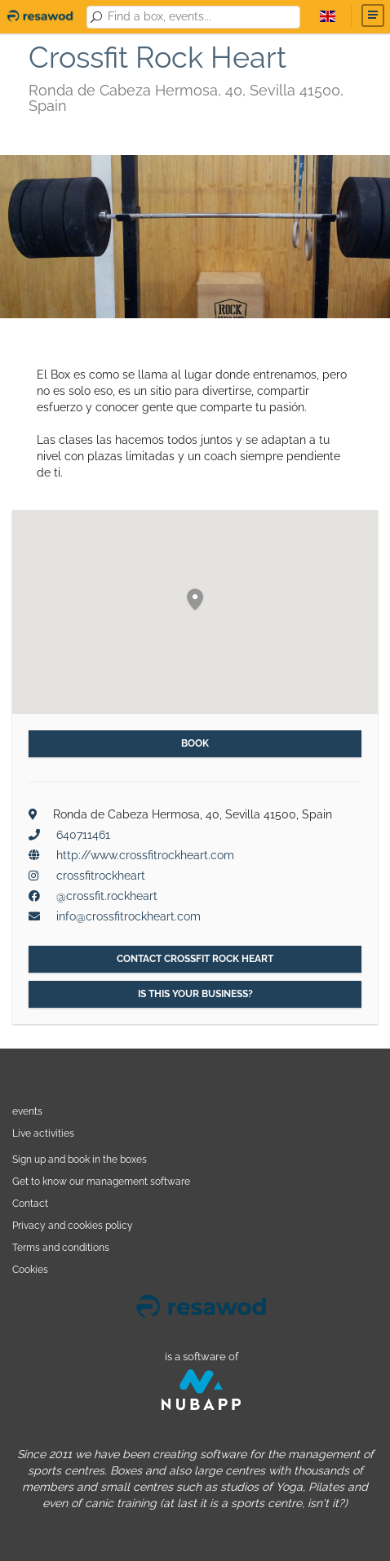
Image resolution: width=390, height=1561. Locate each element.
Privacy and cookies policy (72, 1225)
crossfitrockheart (100, 875)
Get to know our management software (101, 1181)
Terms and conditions (60, 1247)
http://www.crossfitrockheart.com (145, 855)
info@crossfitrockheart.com (128, 916)
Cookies (30, 1269)
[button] (195, 600)
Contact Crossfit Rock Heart (195, 959)
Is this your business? (195, 994)
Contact (30, 1203)
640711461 (83, 834)
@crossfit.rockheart (106, 895)
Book (195, 743)
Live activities (43, 1133)
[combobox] (201, 17)
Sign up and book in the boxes (79, 1159)
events (27, 1111)
